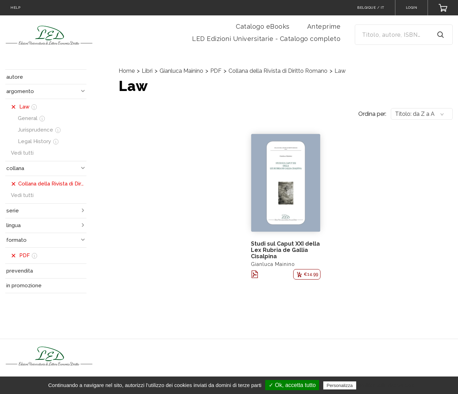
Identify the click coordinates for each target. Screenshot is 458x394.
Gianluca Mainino (181, 71)
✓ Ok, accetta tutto (292, 385)
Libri (147, 71)
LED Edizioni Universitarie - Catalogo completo (266, 38)
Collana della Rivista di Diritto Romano (277, 71)
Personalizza (340, 385)
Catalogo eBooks (263, 26)
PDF (215, 71)
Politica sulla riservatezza (387, 385)
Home (127, 71)
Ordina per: (372, 114)
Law (340, 71)
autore (14, 77)
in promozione (24, 285)
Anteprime (324, 26)
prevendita (19, 271)
